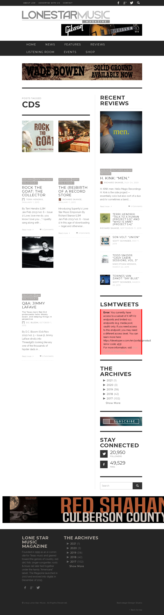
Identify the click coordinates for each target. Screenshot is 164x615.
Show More (113, 403)
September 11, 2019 (130, 228)
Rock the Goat (43, 179)
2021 (110, 380)
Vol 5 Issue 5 (30, 298)
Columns (28, 179)
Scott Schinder (122, 241)
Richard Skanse (72, 199)
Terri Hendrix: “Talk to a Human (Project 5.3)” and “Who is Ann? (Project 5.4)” (126, 219)
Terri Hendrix (34, 199)
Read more (28, 230)
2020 (110, 385)
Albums (105, 170)
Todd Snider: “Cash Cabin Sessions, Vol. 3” (125, 258)
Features (64, 179)
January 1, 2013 (30, 202)
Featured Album (122, 170)
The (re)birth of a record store (73, 191)
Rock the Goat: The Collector (34, 191)
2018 (110, 394)
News (75, 179)
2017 (110, 398)
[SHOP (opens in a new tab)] (90, 52)
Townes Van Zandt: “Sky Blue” (126, 277)
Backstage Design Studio (129, 603)
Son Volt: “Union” (126, 237)
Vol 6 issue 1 (30, 183)
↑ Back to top (135, 610)
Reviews (106, 174)
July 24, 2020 (131, 182)
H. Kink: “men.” (114, 178)
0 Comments (46, 229)
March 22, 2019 (121, 267)
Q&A (38, 295)
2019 (110, 389)
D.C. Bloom (32, 322)
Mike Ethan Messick (124, 264)
